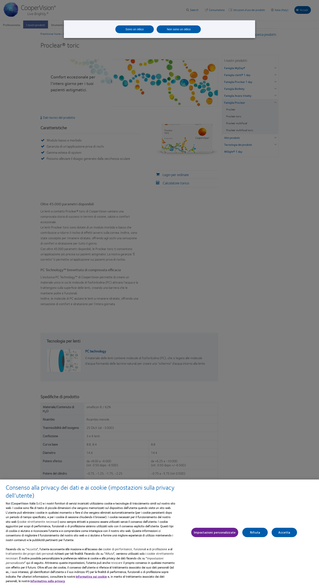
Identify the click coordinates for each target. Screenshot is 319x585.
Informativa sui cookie (91, 580)
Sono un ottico (135, 29)
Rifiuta (255, 536)
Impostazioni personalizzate (215, 536)
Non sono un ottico (179, 29)
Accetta (284, 536)
